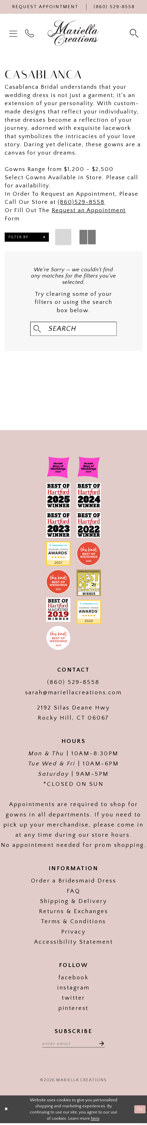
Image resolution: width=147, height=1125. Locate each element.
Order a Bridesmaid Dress (73, 881)
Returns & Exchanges (73, 912)
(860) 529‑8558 (73, 683)
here (95, 1120)
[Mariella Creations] (73, 33)
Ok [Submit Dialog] (139, 1111)
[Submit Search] (38, 329)
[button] (14, 33)
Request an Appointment (89, 210)
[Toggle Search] (135, 33)
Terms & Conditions (73, 922)
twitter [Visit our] (73, 999)
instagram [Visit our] (73, 988)
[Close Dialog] (6, 1111)
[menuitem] (14, 33)
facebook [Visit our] (73, 978)
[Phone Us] (114, 7)
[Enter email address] (73, 1044)
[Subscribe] (102, 1044)
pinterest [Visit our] (73, 1009)
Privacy (73, 932)
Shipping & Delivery (73, 902)
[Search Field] (73, 329)
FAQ (73, 892)
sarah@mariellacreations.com (73, 693)
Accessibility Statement (73, 943)
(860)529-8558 (81, 202)
